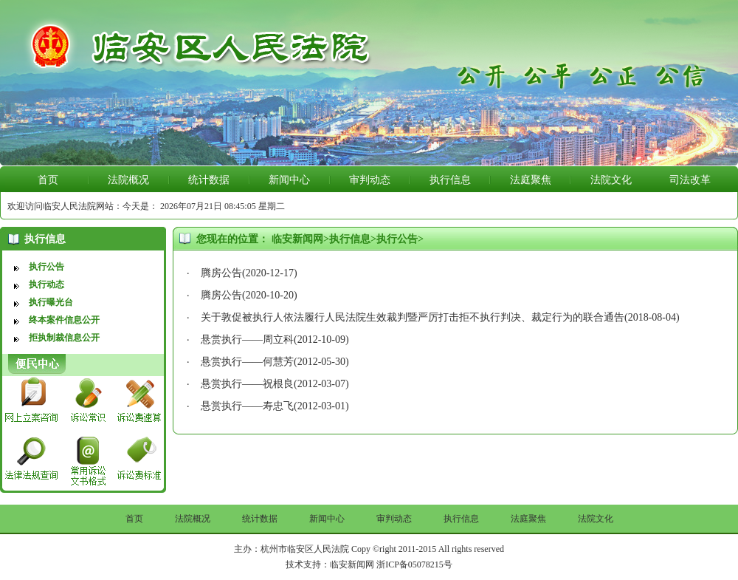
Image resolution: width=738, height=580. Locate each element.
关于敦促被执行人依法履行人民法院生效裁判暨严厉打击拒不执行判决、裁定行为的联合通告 (412, 317)
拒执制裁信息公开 (64, 337)
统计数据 (209, 179)
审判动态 (369, 179)
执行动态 (46, 284)
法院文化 (611, 179)
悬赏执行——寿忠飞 (247, 406)
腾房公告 (221, 273)
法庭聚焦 (530, 179)
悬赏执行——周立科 (247, 339)
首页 (48, 179)
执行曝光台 (51, 302)
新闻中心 (289, 179)
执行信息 (450, 179)
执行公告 (46, 267)
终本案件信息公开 (64, 320)
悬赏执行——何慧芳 (247, 361)
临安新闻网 (297, 239)
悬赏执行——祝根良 (247, 383)
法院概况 (128, 179)
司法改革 (690, 179)
